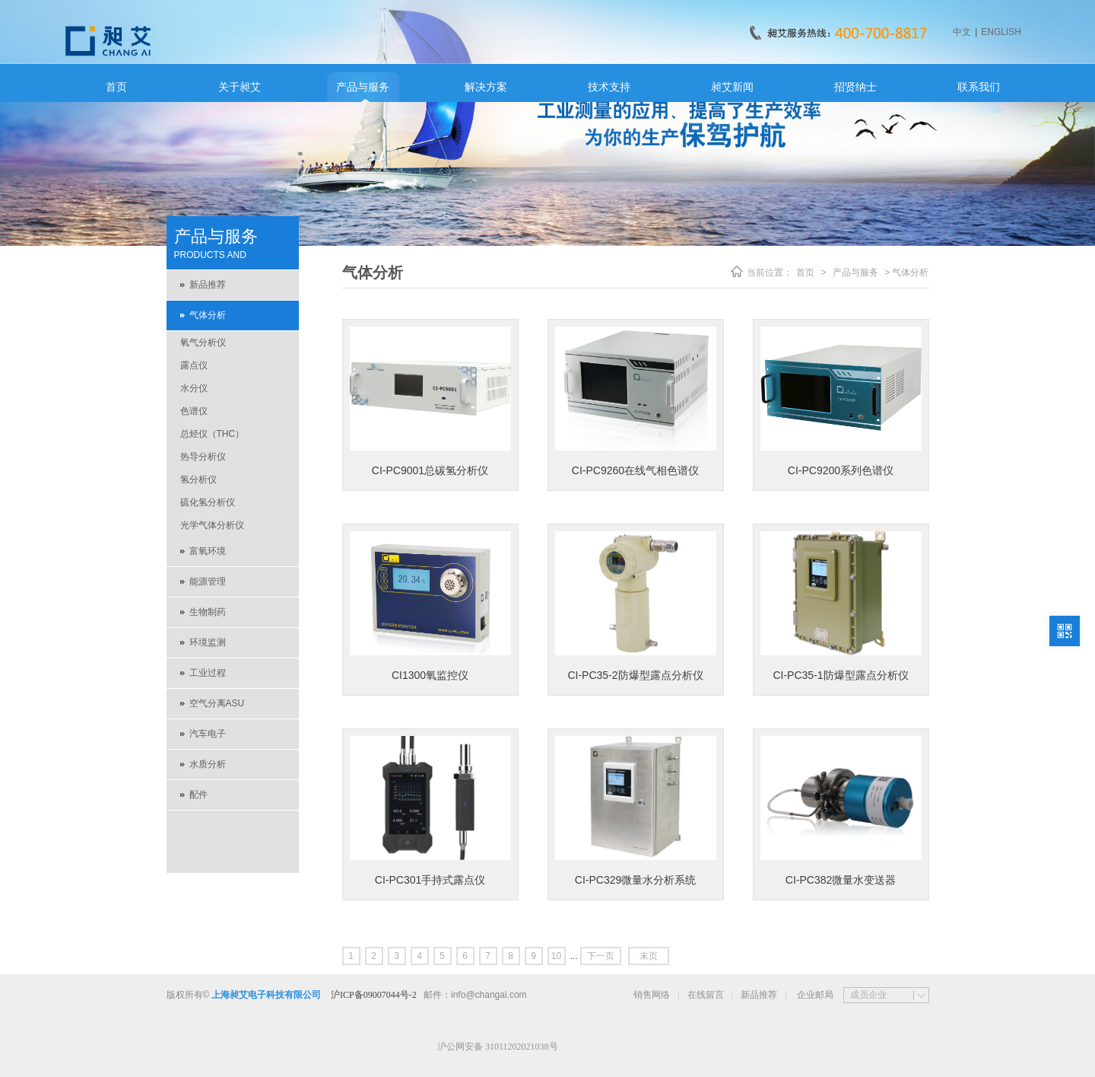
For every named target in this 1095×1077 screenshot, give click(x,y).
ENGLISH (1001, 32)
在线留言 (705, 994)
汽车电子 (207, 733)
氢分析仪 (198, 479)
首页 (116, 87)
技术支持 (609, 87)
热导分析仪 (203, 456)
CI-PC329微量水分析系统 (635, 880)
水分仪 (194, 388)
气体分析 (207, 315)
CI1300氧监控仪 (430, 675)
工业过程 (207, 673)
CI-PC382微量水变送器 (841, 880)
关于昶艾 (239, 87)
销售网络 (651, 994)
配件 (198, 794)
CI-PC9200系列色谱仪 (840, 470)
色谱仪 (194, 411)
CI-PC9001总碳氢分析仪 (430, 470)
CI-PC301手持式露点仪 (430, 880)
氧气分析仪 (203, 342)
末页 (649, 956)
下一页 (600, 956)
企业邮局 (815, 994)
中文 (962, 32)
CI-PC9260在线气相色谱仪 (635, 470)
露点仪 (194, 365)
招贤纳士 (855, 87)
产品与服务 (362, 87)
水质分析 (207, 764)
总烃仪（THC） (212, 434)
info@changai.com (489, 994)
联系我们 (978, 87)
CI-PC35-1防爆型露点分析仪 (840, 675)
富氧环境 (207, 551)
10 (556, 956)
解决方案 (486, 87)
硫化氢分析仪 (207, 502)
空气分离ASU (217, 703)
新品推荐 (207, 284)
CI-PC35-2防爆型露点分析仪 (635, 675)
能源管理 (207, 581)
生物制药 (207, 612)
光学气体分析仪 (212, 525)
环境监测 (207, 642)
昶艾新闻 (732, 87)
